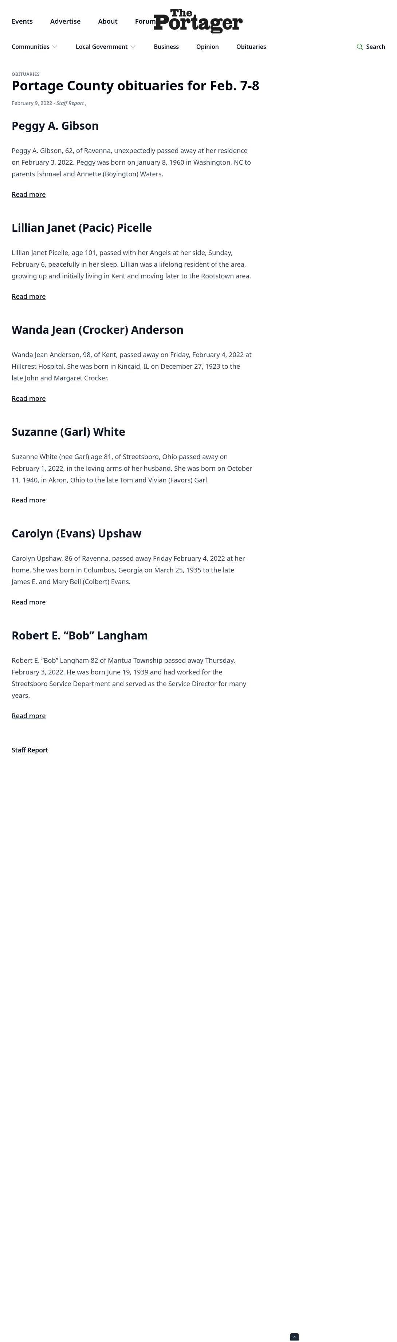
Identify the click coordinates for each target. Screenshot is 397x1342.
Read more (29, 194)
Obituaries (251, 47)
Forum (145, 21)
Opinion (207, 47)
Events (22, 21)
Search (375, 47)
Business (166, 47)
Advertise (65, 21)
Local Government (106, 47)
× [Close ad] (294, 1337)
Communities (35, 47)
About (107, 21)
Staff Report (70, 102)
